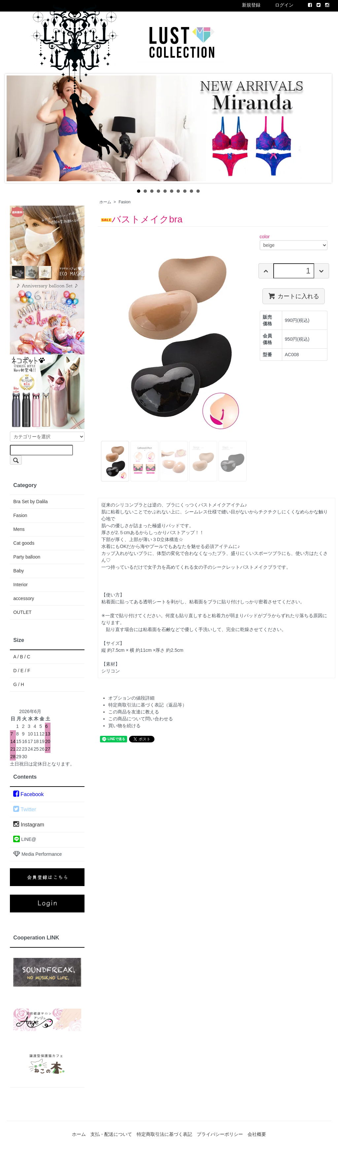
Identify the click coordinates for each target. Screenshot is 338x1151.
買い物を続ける (124, 725)
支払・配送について (111, 1134)
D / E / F (21, 670)
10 (198, 191)
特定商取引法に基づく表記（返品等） (147, 704)
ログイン (284, 5)
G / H (18, 684)
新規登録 (251, 5)
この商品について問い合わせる (140, 718)
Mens (18, 529)
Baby (18, 570)
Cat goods (23, 543)
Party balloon (26, 557)
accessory (23, 598)
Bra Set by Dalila (30, 501)
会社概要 (257, 1134)
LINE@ (24, 839)
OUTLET (22, 612)
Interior (20, 584)
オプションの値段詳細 (131, 698)
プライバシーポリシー (220, 1134)
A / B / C (21, 656)
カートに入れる (293, 296)
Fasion (124, 202)
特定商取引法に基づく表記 (164, 1134)
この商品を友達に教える (133, 711)
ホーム (105, 202)
